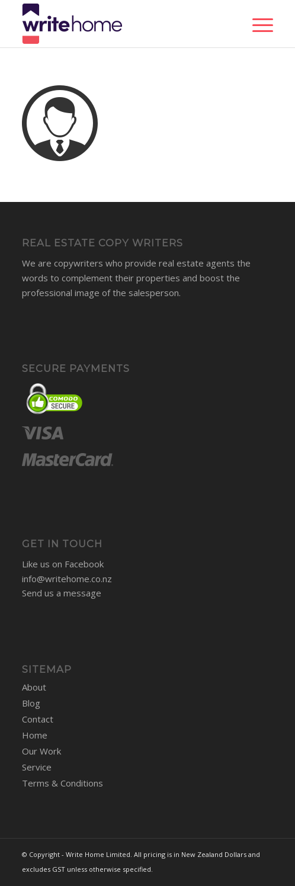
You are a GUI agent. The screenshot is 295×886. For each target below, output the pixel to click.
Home (34, 735)
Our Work (41, 751)
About (34, 687)
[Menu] (257, 23)
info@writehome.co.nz (67, 579)
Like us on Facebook (63, 564)
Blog (31, 703)
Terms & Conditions (62, 783)
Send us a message (61, 593)
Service (37, 767)
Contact (37, 719)
